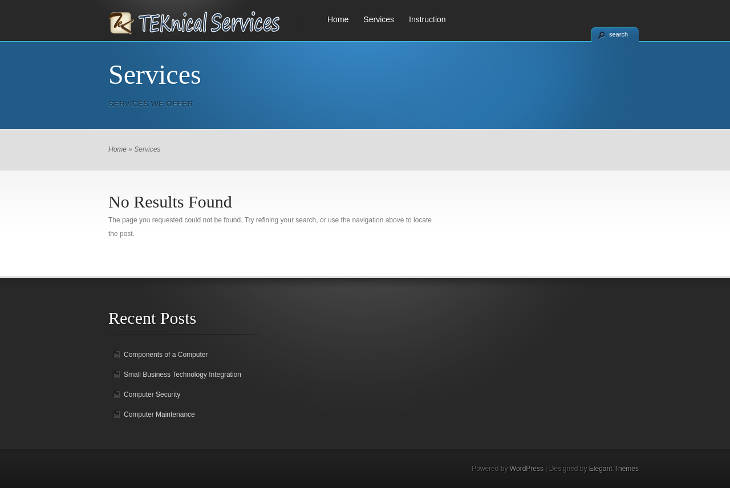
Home (337, 19)
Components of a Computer (166, 355)
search (618, 34)
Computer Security (152, 394)
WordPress (527, 469)
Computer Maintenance (159, 414)
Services (378, 19)
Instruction (427, 19)
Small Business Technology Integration (182, 375)
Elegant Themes (614, 469)
